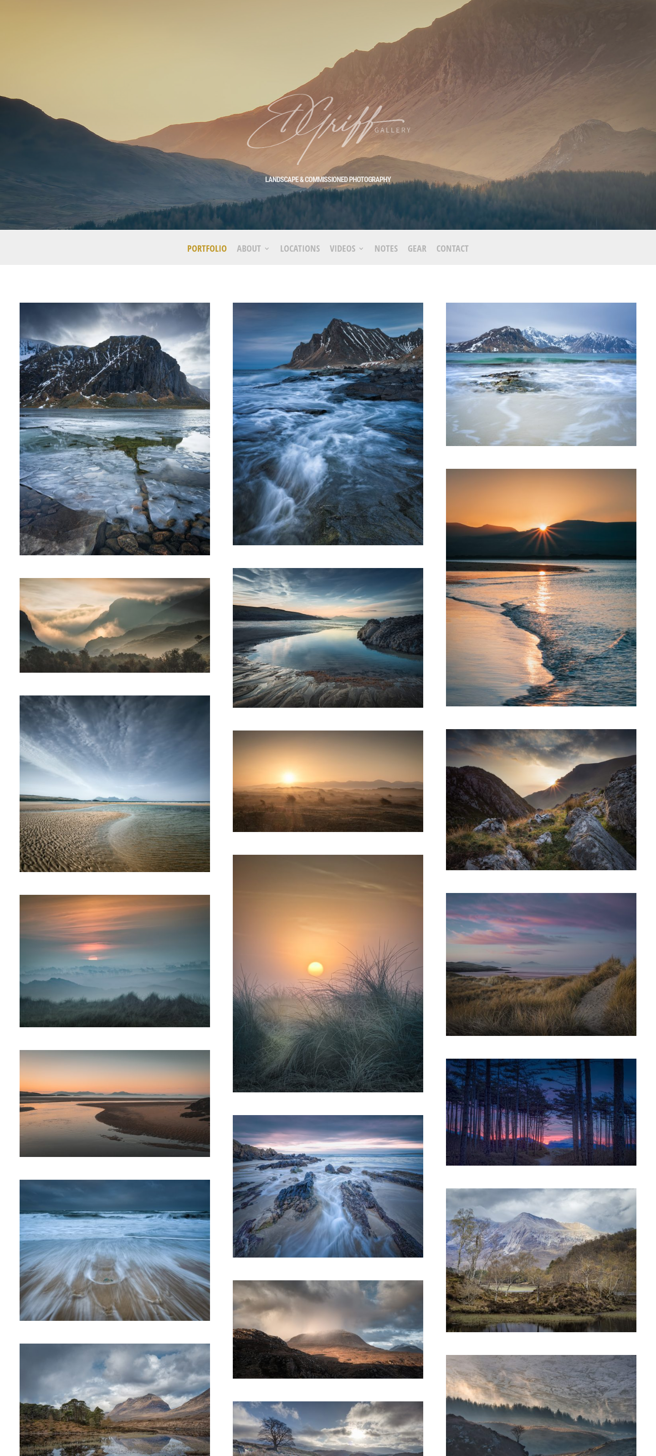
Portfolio (207, 249)
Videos (342, 249)
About (249, 249)
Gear (417, 249)
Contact (452, 249)
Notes (386, 249)
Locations (300, 249)
